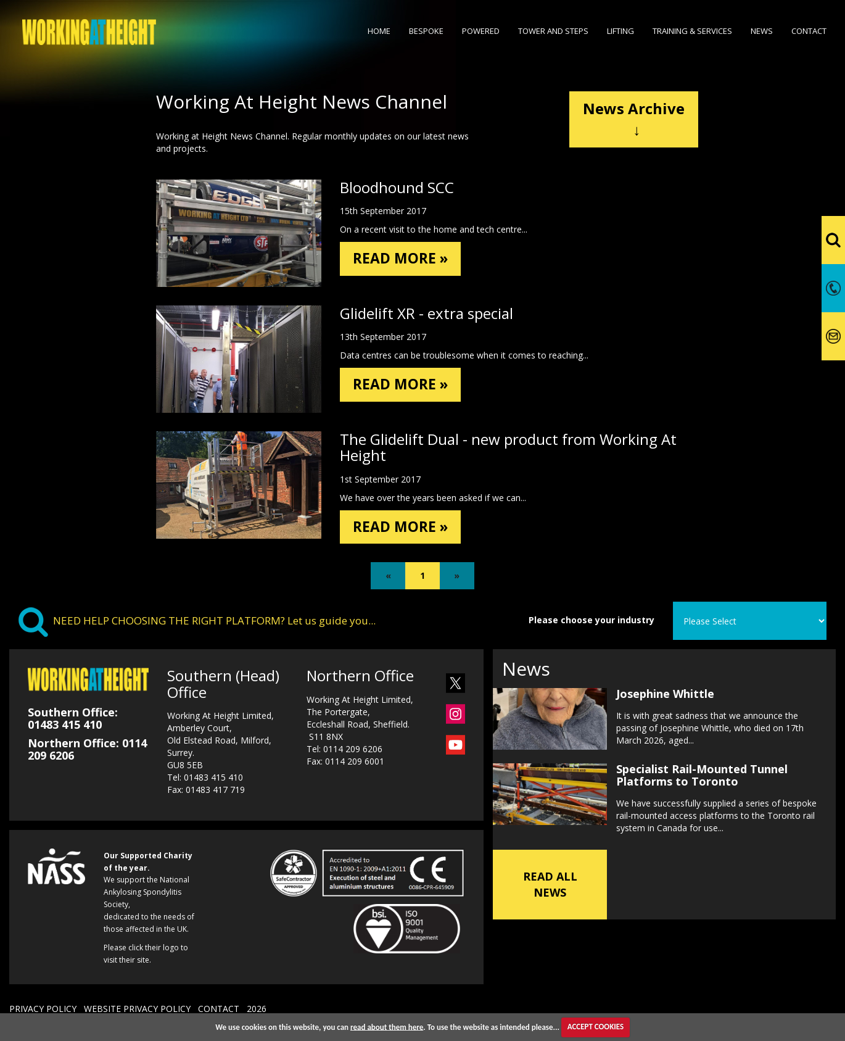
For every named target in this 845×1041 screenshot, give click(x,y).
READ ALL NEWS (550, 884)
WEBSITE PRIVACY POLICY (137, 1010)
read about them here (386, 1026)
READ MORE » (402, 259)
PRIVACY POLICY (42, 1010)
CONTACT (218, 1010)
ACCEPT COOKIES (595, 1026)
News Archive (634, 118)
